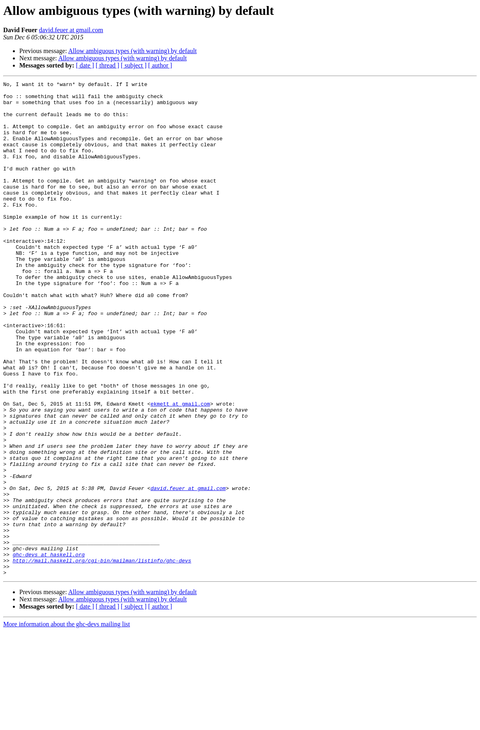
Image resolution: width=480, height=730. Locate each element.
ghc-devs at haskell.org (48, 649)
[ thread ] (107, 65)
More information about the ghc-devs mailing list (66, 723)
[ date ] (85, 65)
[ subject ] (134, 65)
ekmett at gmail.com (180, 468)
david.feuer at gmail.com (71, 30)
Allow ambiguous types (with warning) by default (132, 50)
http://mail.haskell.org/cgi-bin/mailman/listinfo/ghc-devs (101, 656)
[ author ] (160, 65)
